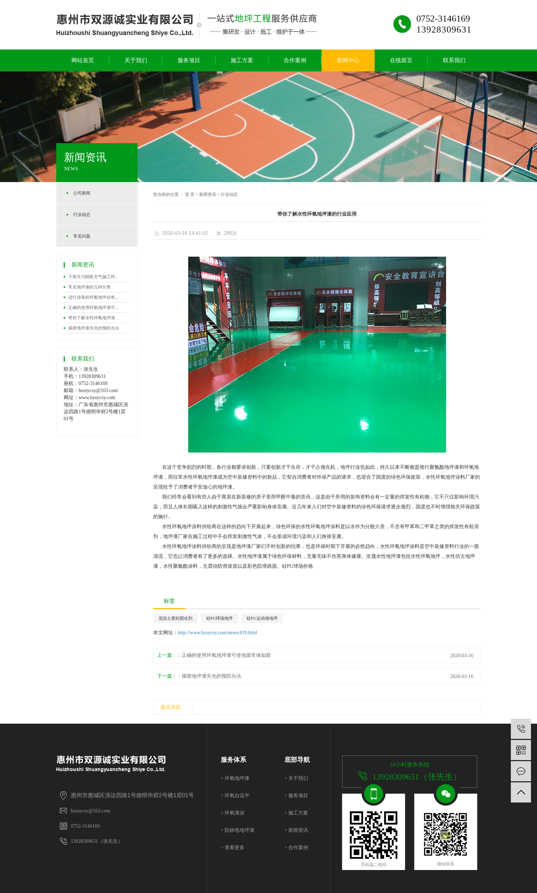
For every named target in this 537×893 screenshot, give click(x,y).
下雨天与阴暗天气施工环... (93, 276)
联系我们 (454, 60)
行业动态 (81, 214)
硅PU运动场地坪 (262, 618)
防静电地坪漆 (237, 830)
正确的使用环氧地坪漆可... (93, 307)
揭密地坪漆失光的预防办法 (93, 328)
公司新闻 (81, 193)
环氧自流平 (235, 795)
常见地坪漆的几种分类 (89, 287)
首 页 (190, 194)
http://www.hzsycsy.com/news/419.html (217, 632)
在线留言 (401, 60)
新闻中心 (348, 60)
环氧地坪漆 (235, 778)
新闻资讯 (207, 194)
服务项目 (189, 60)
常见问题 (81, 236)
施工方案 (242, 60)
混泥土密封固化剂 (175, 618)
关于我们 (136, 60)
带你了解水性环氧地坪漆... (93, 317)
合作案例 (295, 60)
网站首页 (82, 60)
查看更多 (232, 847)
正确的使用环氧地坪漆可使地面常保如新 (226, 655)
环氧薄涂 (232, 813)
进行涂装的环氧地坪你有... (93, 297)
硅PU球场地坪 (219, 618)
